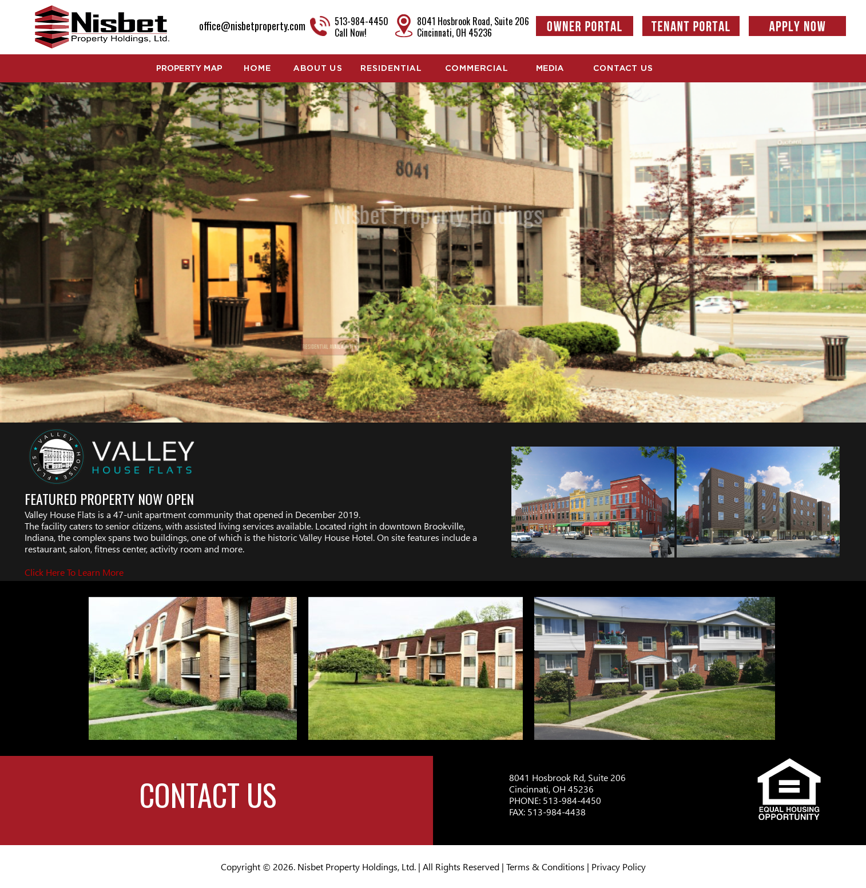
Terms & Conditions (545, 867)
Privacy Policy (618, 867)
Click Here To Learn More (74, 572)
